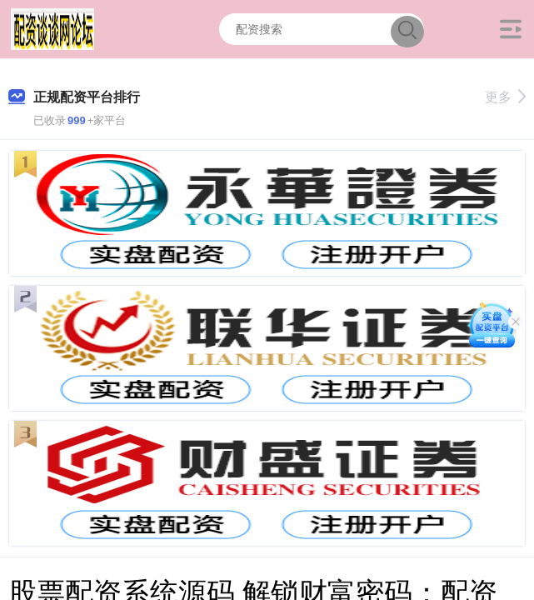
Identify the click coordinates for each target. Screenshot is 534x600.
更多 (505, 97)
